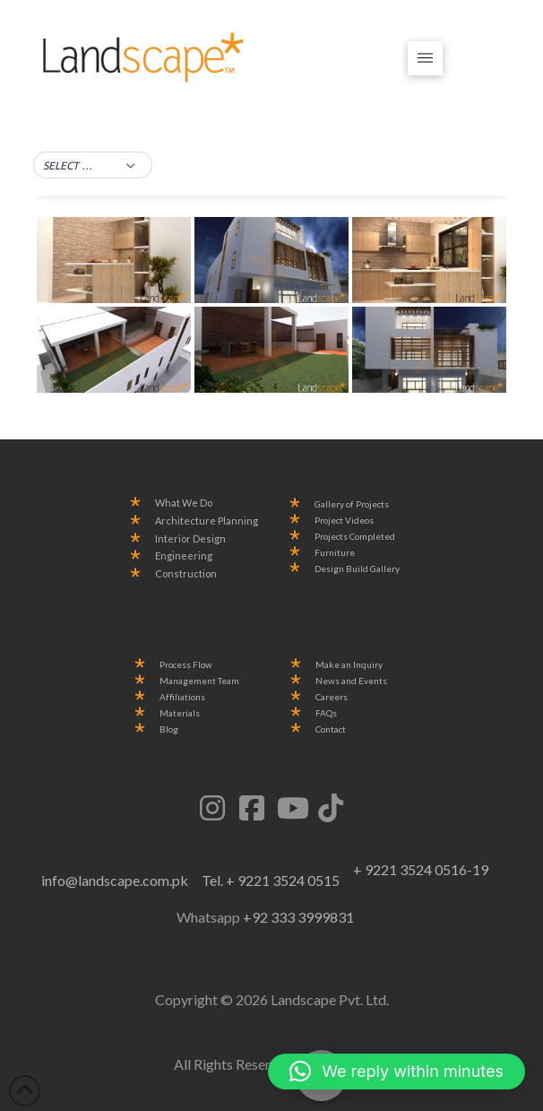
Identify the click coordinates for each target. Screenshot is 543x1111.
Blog (168, 729)
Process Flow (185, 665)
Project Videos (344, 520)
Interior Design (190, 539)
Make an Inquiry (349, 665)
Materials (179, 713)
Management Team (199, 681)
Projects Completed (355, 536)
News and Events (351, 681)
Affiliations (182, 697)
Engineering (183, 556)
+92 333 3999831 (298, 916)
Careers (331, 697)
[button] (425, 58)
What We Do (183, 503)
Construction (186, 574)
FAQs (326, 713)
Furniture (335, 553)
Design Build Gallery (357, 569)
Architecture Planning (206, 521)
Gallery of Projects (352, 504)
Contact (330, 729)
